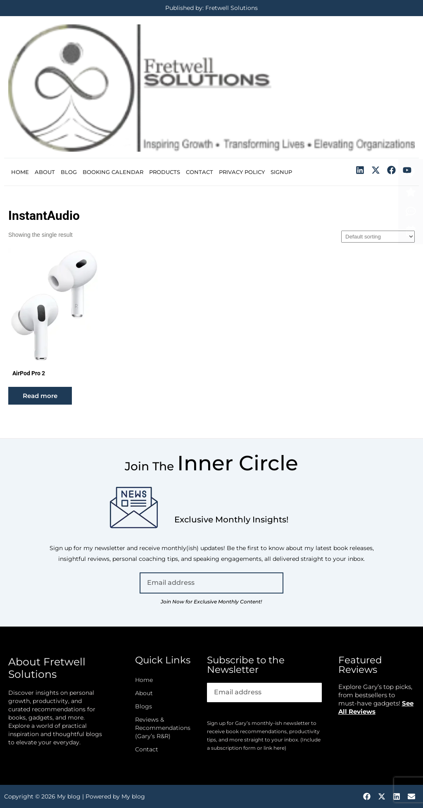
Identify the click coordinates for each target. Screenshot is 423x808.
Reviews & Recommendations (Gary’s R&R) (162, 728)
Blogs (143, 706)
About (45, 172)
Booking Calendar (113, 172)
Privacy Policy (242, 172)
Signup (281, 172)
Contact (199, 172)
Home (20, 172)
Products (164, 172)
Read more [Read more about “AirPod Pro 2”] (40, 396)
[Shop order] (378, 237)
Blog (69, 172)
